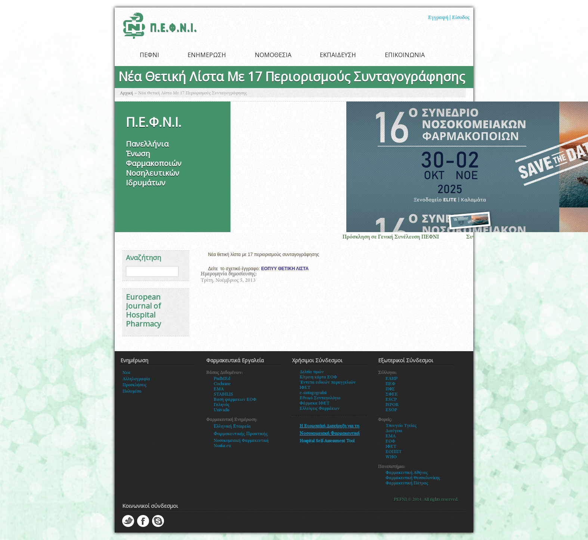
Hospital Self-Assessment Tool (327, 441)
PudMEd (222, 379)
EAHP (391, 379)
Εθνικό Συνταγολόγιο (320, 398)
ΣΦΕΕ (392, 394)
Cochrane (222, 384)
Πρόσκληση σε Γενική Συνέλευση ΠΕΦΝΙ (396, 237)
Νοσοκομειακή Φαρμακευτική (241, 440)
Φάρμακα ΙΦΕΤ (314, 403)
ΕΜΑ (391, 436)
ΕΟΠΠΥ (394, 452)
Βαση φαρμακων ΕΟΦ (235, 399)
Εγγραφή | (439, 18)
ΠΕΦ (390, 384)
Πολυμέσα (132, 391)
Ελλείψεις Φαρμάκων (320, 408)
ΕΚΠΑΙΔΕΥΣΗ (338, 55)
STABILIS (223, 394)
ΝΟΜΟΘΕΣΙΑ (273, 55)
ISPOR (392, 405)
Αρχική (126, 93)
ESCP (391, 399)
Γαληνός (221, 405)
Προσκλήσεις (134, 385)
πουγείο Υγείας (403, 426)
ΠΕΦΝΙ (149, 55)
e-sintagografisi (313, 393)
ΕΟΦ (390, 441)
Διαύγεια (394, 431)
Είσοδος (461, 18)
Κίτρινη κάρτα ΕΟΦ (318, 377)
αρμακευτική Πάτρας (408, 483)
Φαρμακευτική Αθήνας (407, 473)
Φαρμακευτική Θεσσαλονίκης (413, 478)
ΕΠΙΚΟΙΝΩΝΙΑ (405, 55)
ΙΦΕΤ (391, 446)
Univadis (221, 410)
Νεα (126, 373)
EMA (219, 389)
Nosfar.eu (222, 446)
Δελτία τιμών (312, 372)
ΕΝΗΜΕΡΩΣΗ (207, 55)
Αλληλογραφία (136, 379)
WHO (391, 457)
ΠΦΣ (390, 389)
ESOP (391, 410)
